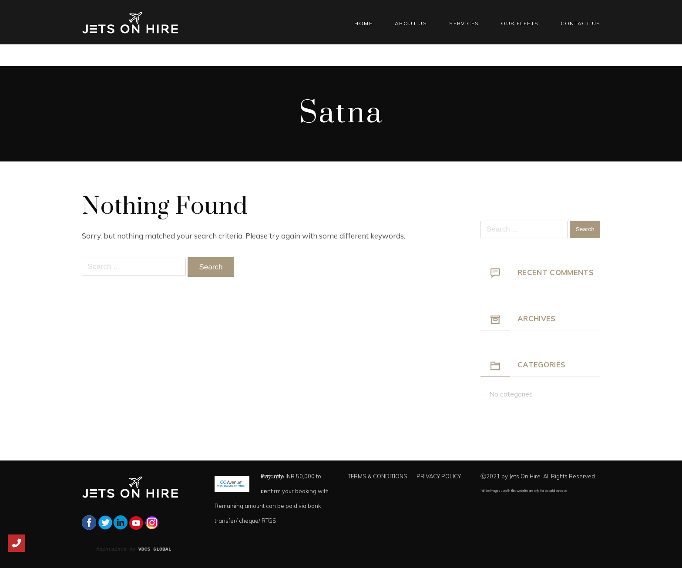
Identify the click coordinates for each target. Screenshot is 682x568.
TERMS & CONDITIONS (377, 476)
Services (464, 23)
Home (363, 23)
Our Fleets (519, 23)
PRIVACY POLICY (439, 476)
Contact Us (580, 23)
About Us (411, 23)
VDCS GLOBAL (154, 549)
